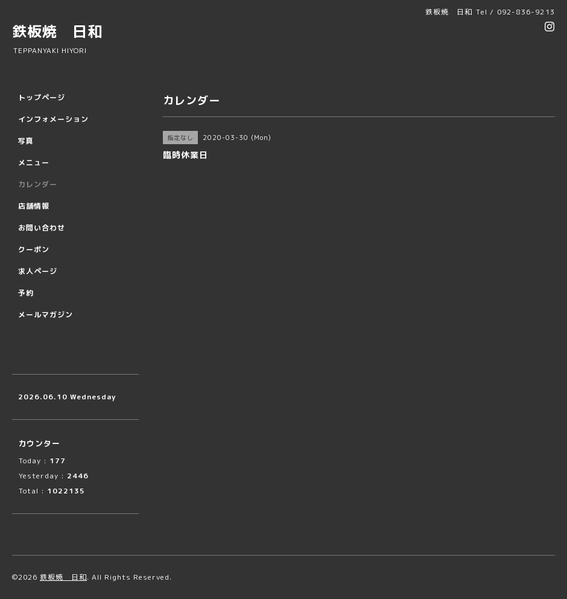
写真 (26, 141)
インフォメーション (53, 119)
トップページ (41, 97)
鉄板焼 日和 (57, 31)
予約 (26, 293)
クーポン (33, 249)
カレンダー (37, 184)
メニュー (33, 162)
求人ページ (37, 271)
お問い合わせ (41, 228)
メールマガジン (45, 314)
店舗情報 (33, 206)
